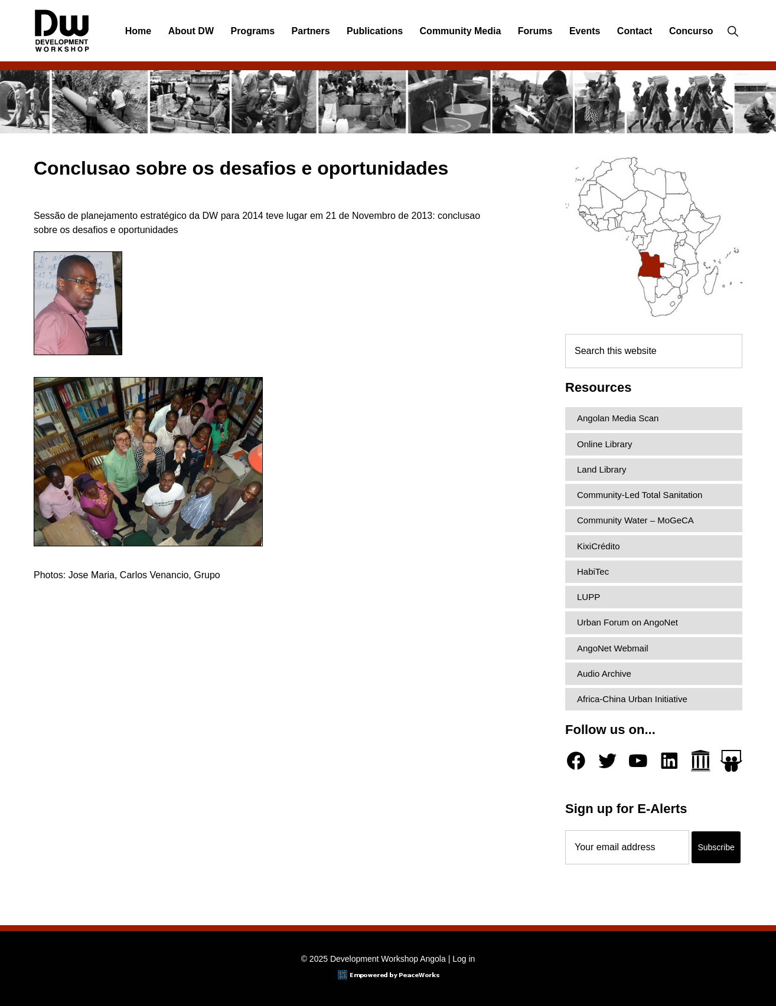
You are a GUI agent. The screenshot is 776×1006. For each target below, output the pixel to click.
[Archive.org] (701, 761)
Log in (463, 959)
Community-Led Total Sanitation (639, 495)
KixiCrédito (598, 546)
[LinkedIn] (669, 761)
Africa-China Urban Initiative (632, 699)
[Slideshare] (731, 761)
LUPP (588, 597)
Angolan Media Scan (617, 418)
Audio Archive (604, 674)
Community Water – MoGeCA (635, 520)
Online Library (604, 444)
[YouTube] (638, 761)
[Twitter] (607, 761)
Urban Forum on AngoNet (627, 622)
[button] (732, 31)
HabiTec (593, 571)
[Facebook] (576, 761)
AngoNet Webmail (612, 648)
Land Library (601, 469)
